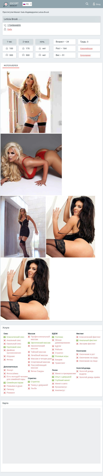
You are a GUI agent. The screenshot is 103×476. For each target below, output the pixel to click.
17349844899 (14, 25)
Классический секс (15, 337)
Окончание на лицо (88, 361)
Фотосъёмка (12, 373)
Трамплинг (60, 363)
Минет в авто (61, 383)
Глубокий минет (62, 380)
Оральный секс (14, 343)
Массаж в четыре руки (41, 358)
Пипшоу (10, 389)
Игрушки (11, 356)
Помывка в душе (14, 386)
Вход (96, 3)
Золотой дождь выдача (86, 372)
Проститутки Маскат (11, 12)
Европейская (86, 48)
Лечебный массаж (39, 355)
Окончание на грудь (88, 357)
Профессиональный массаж (40, 338)
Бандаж (58, 359)
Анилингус (60, 390)
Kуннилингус (61, 387)
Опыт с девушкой (63, 377)
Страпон (59, 353)
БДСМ (58, 346)
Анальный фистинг (88, 340)
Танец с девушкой (39, 385)
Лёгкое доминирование (62, 341)
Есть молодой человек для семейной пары (17, 377)
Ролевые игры (61, 356)
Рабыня (58, 349)
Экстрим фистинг (87, 343)
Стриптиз (35, 381)
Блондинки (85, 55)
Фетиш (10, 359)
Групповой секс (14, 347)
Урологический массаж (38, 347)
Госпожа (59, 337)
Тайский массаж (38, 352)
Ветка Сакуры (37, 371)
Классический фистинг (89, 337)
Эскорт (10, 370)
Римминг (11, 393)
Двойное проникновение (14, 351)
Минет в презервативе (65, 373)
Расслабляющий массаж (38, 366)
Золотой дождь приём (89, 377)
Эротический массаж (40, 343)
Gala (23, 12)
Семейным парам (15, 382)
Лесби (34, 388)
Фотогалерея (11, 65)
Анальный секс (14, 340)
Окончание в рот (87, 354)
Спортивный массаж (40, 362)
